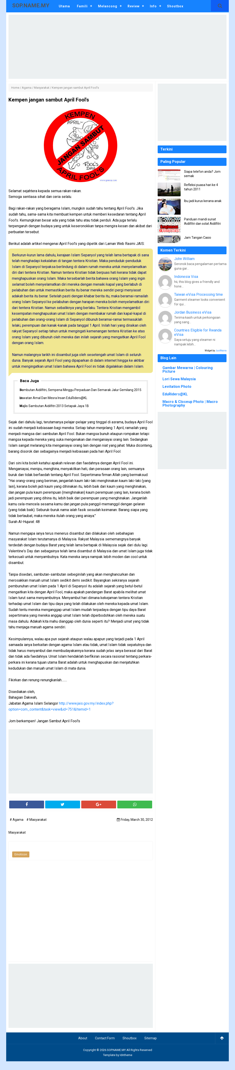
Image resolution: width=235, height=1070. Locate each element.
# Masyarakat (36, 828)
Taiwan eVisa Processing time (198, 294)
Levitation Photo (176, 386)
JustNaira (221, 350)
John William (184, 259)
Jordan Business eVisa (192, 312)
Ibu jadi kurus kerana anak (202, 201)
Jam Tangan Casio (197, 237)
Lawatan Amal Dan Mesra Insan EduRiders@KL (58, 405)
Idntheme (126, 1064)
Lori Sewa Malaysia (179, 379)
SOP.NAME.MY (116, 1059)
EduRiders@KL (175, 394)
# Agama (17, 828)
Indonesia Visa (186, 276)
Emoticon (20, 863)
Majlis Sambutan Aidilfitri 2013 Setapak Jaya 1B (58, 414)
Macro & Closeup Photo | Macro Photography (190, 404)
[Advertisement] (117, 47)
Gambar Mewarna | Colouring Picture (187, 370)
